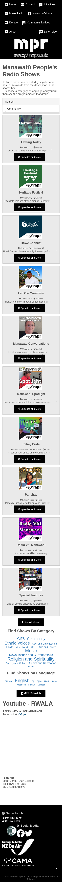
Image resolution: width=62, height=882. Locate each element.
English (22, 680)
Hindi (46, 681)
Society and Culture (16, 663)
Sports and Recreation (42, 663)
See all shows (31, 622)
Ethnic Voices (17, 643)
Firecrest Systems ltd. (20, 876)
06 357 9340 (11, 821)
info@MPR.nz (11, 818)
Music (31, 650)
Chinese (8, 681)
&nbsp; (31, 746)
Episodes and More (29, 157)
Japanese (21, 685)
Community (36, 639)
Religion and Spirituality (30, 659)
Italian (54, 681)
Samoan (41, 685)
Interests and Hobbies (26, 647)
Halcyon (22, 714)
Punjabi (31, 685)
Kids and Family (47, 647)
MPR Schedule (31, 693)
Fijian (39, 681)
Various (30, 666)
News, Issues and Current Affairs (31, 655)
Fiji (33, 681)
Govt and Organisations (44, 643)
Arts (21, 638)
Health (9, 647)
